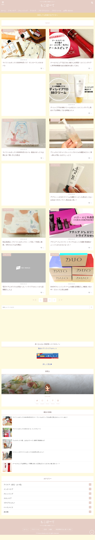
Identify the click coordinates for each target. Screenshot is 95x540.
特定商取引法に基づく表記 (63, 529)
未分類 (6, 512)
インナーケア (8, 489)
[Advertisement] (47, 325)
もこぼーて (47, 5)
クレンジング (23, 10)
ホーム (3, 10)
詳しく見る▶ (47, 364)
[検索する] (91, 307)
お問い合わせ (68, 10)
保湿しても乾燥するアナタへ (47, 15)
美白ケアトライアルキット (47, 348)
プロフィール (56, 10)
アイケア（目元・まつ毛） (13, 485)
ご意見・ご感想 (47, 529)
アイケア (33, 10)
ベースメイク (55, 75)
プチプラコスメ (43, 10)
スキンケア (12, 10)
